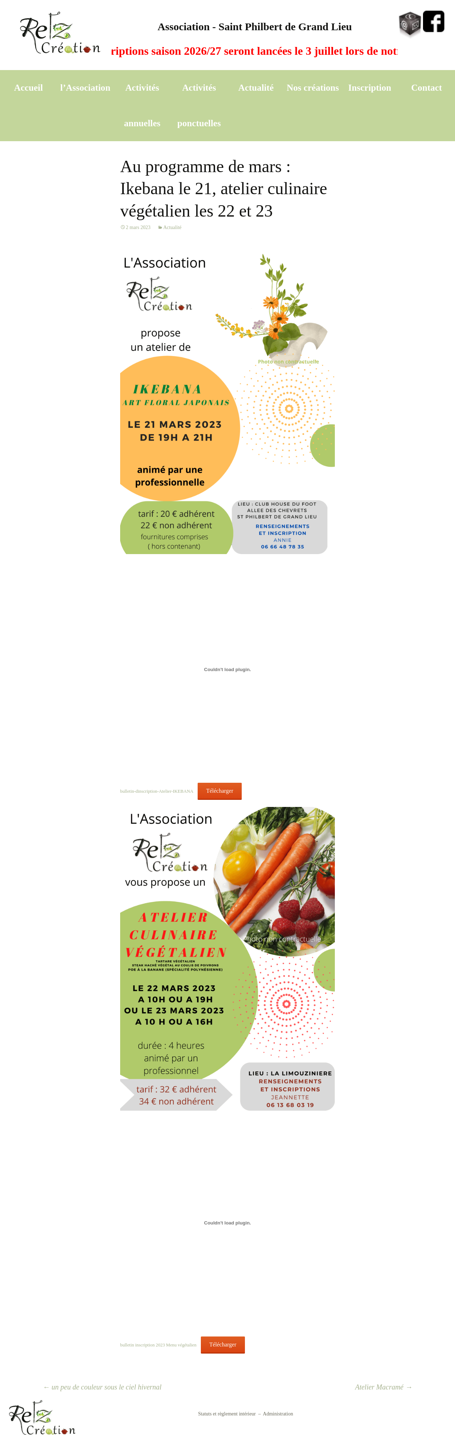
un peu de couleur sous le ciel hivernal (102, 1387)
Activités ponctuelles (199, 105)
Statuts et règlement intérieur (227, 1414)
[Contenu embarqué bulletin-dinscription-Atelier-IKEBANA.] (227, 669)
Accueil (28, 88)
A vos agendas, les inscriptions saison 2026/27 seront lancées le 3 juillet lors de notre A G (222, 50)
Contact (426, 88)
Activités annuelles (142, 105)
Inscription (369, 88)
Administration (278, 1414)
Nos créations (313, 88)
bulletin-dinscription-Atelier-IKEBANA (156, 791)
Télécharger (219, 791)
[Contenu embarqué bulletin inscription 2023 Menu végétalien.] (227, 1223)
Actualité (256, 88)
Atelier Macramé (383, 1387)
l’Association (85, 88)
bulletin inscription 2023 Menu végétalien (158, 1345)
